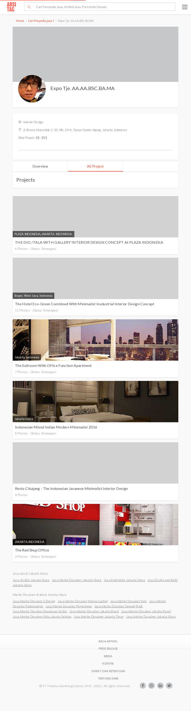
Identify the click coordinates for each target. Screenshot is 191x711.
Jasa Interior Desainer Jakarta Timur (99, 616)
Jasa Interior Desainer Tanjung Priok (118, 606)
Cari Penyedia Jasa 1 (41, 21)
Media (108, 656)
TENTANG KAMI (108, 678)
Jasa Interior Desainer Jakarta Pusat (146, 611)
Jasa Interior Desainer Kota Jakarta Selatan (42, 616)
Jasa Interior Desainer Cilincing (34, 601)
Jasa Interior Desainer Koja (128, 601)
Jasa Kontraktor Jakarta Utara (124, 580)
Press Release (108, 649)
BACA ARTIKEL (108, 641)
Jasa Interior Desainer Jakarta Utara (76, 580)
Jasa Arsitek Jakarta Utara (31, 580)
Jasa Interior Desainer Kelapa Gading (83, 601)
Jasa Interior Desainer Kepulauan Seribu (40, 611)
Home (20, 21)
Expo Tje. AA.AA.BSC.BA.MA (82, 88)
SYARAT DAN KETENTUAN (108, 671)
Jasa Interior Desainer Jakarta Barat (94, 611)
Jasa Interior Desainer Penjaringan (68, 606)
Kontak (108, 663)
